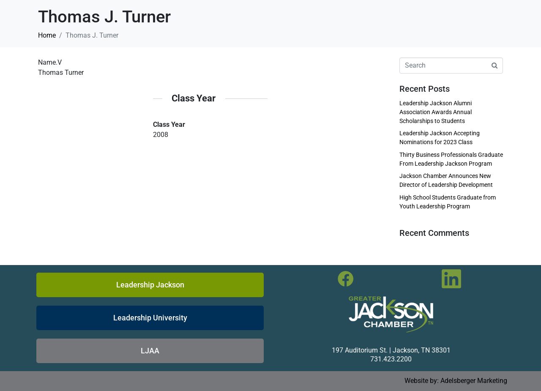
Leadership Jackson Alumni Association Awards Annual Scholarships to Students (435, 112)
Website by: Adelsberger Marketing (455, 381)
